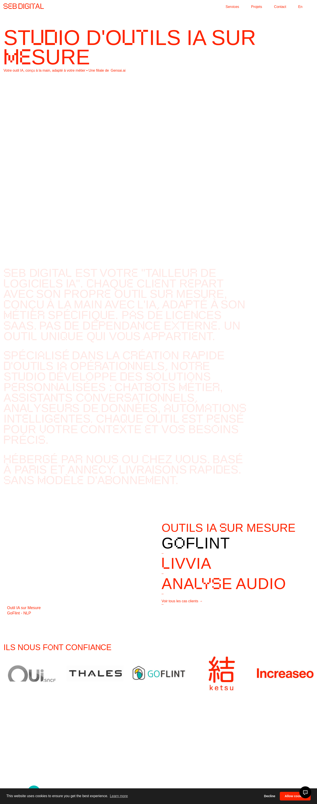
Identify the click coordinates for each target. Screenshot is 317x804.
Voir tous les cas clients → (182, 601)
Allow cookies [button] (295, 796)
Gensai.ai (118, 70)
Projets (256, 7)
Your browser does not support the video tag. (158, 160)
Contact (280, 7)
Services (232, 7)
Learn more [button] (119, 796)
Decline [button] (269, 796)
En (300, 7)
